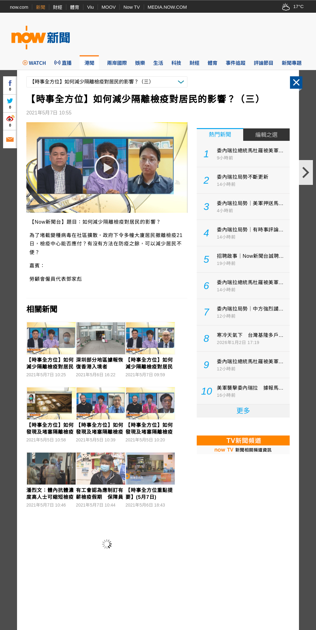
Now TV (131, 7)
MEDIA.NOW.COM (167, 7)
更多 (243, 411)
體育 (74, 7)
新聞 (40, 7)
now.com (19, 7)
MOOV (109, 7)
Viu (90, 7)
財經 (57, 7)
